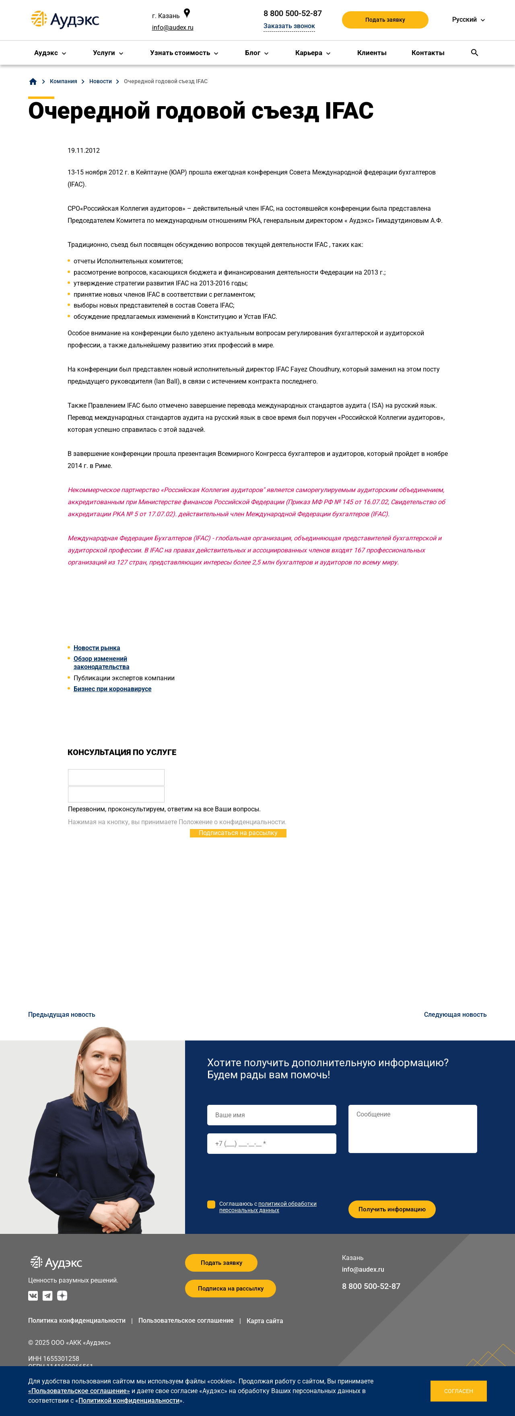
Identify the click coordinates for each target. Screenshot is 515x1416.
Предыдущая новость (61, 1014)
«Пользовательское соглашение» (79, 1391)
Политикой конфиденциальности (128, 1400)
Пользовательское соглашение (186, 1320)
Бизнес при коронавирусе (113, 689)
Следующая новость (455, 1014)
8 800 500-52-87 (293, 13)
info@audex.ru (173, 27)
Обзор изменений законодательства (102, 663)
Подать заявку (385, 19)
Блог (252, 53)
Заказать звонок (289, 26)
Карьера (308, 53)
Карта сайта (265, 1321)
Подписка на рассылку (231, 1288)
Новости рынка (97, 648)
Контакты (428, 53)
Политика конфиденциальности (77, 1320)
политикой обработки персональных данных (268, 1207)
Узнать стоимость (180, 53)
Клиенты (372, 53)
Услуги (104, 53)
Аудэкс (46, 53)
